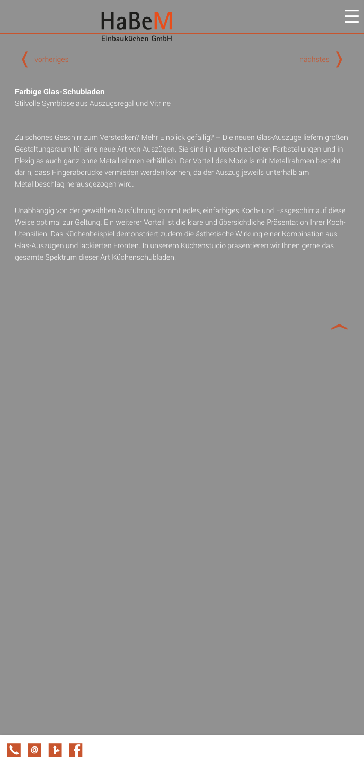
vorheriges (42, 59)
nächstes (324, 59)
